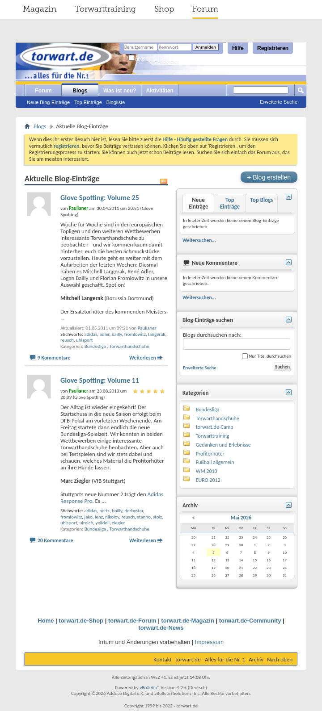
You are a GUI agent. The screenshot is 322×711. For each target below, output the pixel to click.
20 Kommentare (55, 540)
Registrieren (272, 48)
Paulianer (147, 328)
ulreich (86, 523)
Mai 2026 (241, 517)
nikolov (112, 517)
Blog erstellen (269, 177)
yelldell (102, 523)
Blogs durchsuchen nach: (236, 340)
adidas (90, 334)
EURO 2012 (208, 480)
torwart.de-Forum (132, 620)
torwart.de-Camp (214, 427)
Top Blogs (261, 200)
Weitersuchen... (199, 240)
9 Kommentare (54, 358)
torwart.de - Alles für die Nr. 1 (210, 659)
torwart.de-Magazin (187, 620)
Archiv (256, 659)
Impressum (209, 642)
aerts (105, 511)
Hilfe (238, 48)
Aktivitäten (160, 91)
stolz (157, 517)
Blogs (79, 91)
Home (46, 620)
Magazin (39, 9)
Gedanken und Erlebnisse (223, 445)
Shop (164, 9)
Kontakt (162, 659)
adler (105, 334)
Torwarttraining (105, 9)
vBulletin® (150, 687)
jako (89, 517)
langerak (156, 334)
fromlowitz (135, 334)
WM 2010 (206, 471)
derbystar (133, 511)
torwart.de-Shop (81, 620)
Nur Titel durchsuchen (266, 356)
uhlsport (84, 340)
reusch (67, 340)
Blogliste (115, 102)
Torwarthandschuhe (129, 346)
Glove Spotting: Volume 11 (99, 380)
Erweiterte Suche (278, 102)
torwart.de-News (160, 627)
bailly (117, 334)
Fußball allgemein (215, 462)
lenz (99, 517)
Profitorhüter (210, 454)
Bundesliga (95, 346)
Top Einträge (88, 102)
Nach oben (279, 659)
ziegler (118, 523)
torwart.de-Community (250, 620)
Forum (205, 9)
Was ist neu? (119, 91)
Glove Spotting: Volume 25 (99, 197)
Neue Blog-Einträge (48, 102)
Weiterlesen (142, 358)
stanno (144, 517)
